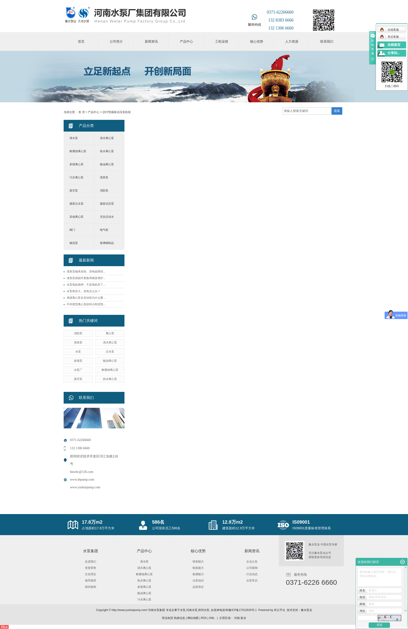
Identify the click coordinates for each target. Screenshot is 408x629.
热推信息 (179, 618)
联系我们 (326, 41)
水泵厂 (78, 370)
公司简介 (116, 41)
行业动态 (252, 574)
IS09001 (301, 522)
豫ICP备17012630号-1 (243, 610)
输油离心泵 (107, 164)
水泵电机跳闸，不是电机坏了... (86, 284)
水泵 (78, 351)
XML (212, 618)
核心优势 (256, 41)
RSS (204, 618)
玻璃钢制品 (107, 243)
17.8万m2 (92, 522)
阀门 (72, 230)
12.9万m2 (232, 522)
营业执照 (167, 618)
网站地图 (193, 618)
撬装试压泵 (107, 203)
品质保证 (198, 587)
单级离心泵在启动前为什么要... (86, 297)
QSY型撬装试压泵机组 (116, 112)
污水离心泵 (76, 177)
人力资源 (291, 41)
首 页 (81, 112)
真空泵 (73, 190)
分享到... (393, 53)
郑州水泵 (203, 610)
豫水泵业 (306, 610)
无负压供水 (107, 216)
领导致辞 (90, 580)
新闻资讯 (151, 41)
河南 (237, 618)
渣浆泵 (104, 177)
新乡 (243, 618)
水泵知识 (198, 580)
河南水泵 (191, 610)
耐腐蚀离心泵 (77, 151)
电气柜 (104, 230)
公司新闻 (252, 568)
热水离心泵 (107, 151)
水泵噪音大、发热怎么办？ (83, 291)
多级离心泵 (76, 164)
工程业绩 (221, 41)
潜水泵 (73, 138)
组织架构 (90, 587)
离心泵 (110, 333)
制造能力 (198, 568)
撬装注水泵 (76, 203)
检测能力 (198, 574)
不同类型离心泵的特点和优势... (86, 304)
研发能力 (198, 561)
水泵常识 (252, 580)
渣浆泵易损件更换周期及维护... (86, 278)
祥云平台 (279, 610)
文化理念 (90, 574)
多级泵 (78, 360)
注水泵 (110, 351)
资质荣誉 (90, 568)
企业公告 (252, 561)
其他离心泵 (76, 216)
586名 (158, 522)
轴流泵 (73, 243)
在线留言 (394, 45)
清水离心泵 (107, 138)
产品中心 (186, 41)
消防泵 (104, 190)
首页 (81, 41)
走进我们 (90, 561)
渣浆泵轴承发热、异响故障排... (86, 271)
